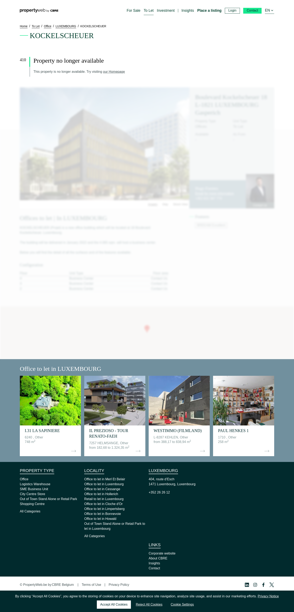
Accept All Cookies (114, 604)
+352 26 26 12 (159, 492)
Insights (154, 563)
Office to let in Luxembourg (104, 484)
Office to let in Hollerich (101, 494)
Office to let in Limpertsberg (104, 509)
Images (153, 204)
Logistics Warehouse (35, 484)
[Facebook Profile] (263, 584)
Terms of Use (91, 584)
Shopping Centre (32, 504)
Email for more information (214, 193)
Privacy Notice (268, 596)
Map (165, 204)
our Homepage (114, 71)
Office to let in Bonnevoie (102, 514)
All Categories (30, 511)
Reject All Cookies (149, 604)
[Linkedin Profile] (246, 584)
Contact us (260, 205)
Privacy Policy (119, 584)
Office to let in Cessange (102, 489)
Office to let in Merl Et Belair (104, 479)
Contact (154, 568)
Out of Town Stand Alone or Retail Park (48, 499)
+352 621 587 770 (208, 198)
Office (24, 479)
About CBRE (158, 558)
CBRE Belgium (63, 584)
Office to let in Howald (100, 518)
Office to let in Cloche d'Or (103, 504)
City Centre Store (32, 494)
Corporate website (162, 553)
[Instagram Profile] (255, 584)
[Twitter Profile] (271, 584)
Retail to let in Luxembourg (103, 499)
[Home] (39, 10)
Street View (180, 204)
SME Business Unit (34, 489)
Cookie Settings (182, 604)
